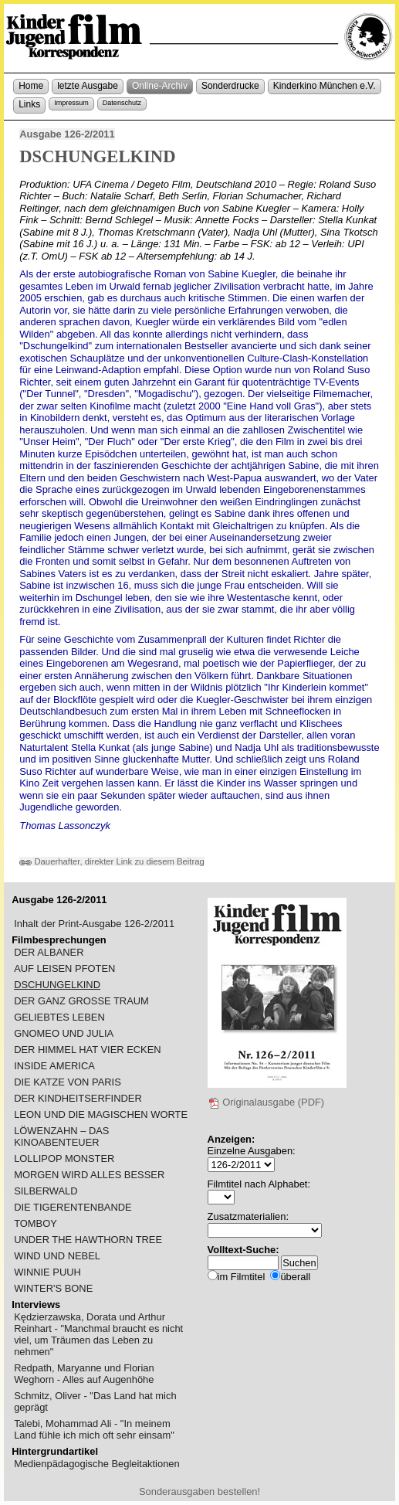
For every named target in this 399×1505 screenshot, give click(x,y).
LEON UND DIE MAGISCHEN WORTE (101, 1114)
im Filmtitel (241, 1276)
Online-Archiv (160, 85)
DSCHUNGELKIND (57, 984)
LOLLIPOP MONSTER (64, 1158)
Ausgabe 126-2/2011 (66, 134)
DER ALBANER (48, 952)
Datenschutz (122, 103)
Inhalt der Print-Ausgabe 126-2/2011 (94, 923)
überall (295, 1276)
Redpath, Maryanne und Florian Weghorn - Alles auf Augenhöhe (84, 1373)
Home (31, 85)
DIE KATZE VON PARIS (67, 1082)
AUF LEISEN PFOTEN (64, 968)
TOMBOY (35, 1223)
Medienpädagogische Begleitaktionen (97, 1463)
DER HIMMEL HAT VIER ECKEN (87, 1049)
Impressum (71, 103)
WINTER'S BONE (53, 1288)
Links (29, 104)
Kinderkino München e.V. (324, 85)
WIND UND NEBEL (57, 1256)
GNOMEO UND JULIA (63, 1033)
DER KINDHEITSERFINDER (78, 1098)
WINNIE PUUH (47, 1272)
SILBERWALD (46, 1191)
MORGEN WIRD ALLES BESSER (89, 1175)
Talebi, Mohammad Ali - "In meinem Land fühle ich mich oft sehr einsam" (94, 1429)
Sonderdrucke (230, 85)
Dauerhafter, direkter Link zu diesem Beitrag (112, 861)
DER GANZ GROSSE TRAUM (81, 1001)
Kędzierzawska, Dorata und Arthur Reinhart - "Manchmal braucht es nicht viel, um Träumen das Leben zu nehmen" (98, 1334)
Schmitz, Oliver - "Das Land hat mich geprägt (95, 1401)
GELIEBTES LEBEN (59, 1017)
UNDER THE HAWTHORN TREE (88, 1239)
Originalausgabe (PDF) (266, 1102)
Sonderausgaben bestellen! (199, 1491)
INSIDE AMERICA (54, 1066)
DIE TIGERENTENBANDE (73, 1207)
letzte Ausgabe (87, 85)
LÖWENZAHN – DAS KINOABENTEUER (61, 1136)
